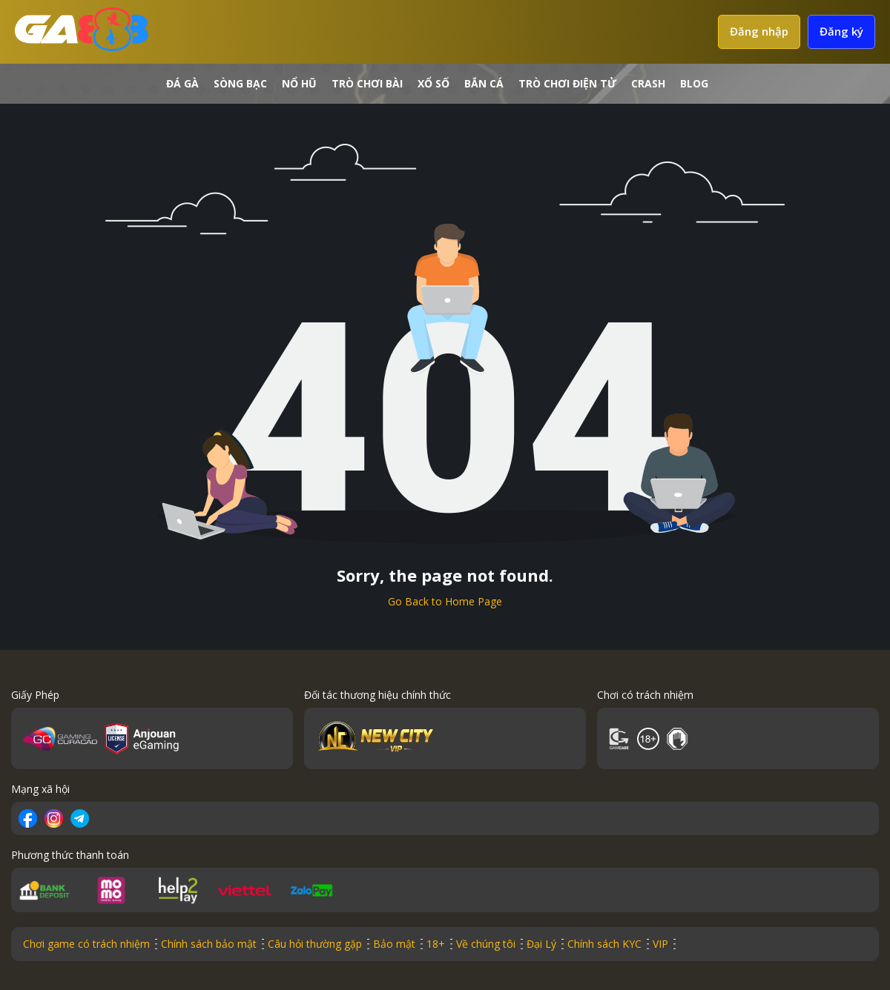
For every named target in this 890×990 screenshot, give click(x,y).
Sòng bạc (240, 83)
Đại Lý (541, 944)
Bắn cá (484, 83)
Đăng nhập (759, 31)
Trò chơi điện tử (567, 83)
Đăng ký (841, 31)
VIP (660, 944)
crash (648, 83)
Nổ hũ (299, 83)
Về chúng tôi (485, 944)
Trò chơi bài (367, 83)
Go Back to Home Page (445, 601)
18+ (435, 944)
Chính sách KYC (604, 944)
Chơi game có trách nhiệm (86, 944)
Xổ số (433, 83)
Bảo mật (394, 944)
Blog (694, 83)
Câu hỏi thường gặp (315, 944)
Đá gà (182, 83)
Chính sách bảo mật (209, 944)
